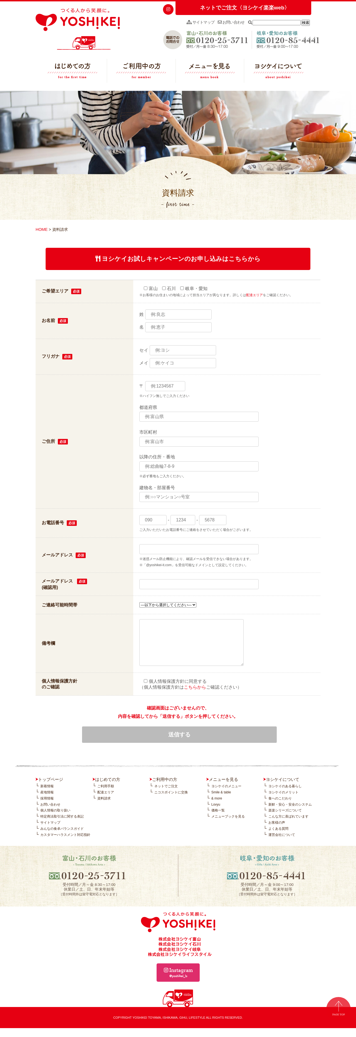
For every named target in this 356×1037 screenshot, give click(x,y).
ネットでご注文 (166, 795)
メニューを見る (210, 72)
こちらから (195, 695)
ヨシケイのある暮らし (285, 795)
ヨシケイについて (278, 72)
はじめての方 (72, 72)
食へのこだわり (280, 807)
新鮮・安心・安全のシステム (290, 813)
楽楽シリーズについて (285, 819)
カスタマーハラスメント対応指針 (65, 844)
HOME (42, 229)
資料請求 (104, 807)
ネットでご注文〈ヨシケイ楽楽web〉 (245, 8)
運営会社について (281, 844)
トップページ (50, 788)
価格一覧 (218, 819)
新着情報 (47, 795)
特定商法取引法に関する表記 (62, 825)
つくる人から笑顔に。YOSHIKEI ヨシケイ (78, 29)
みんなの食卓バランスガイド (62, 837)
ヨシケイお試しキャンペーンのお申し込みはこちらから (178, 258)
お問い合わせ (231, 22)
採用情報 (47, 807)
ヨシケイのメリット (283, 801)
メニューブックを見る (228, 825)
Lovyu (215, 813)
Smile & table (221, 801)
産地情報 (47, 801)
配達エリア (254, 295)
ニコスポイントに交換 (171, 801)
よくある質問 (278, 837)
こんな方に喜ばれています (288, 825)
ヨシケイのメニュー (226, 795)
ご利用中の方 (141, 72)
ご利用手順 (105, 795)
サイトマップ (200, 22)
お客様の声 (276, 831)
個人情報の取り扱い (55, 819)
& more (216, 807)
